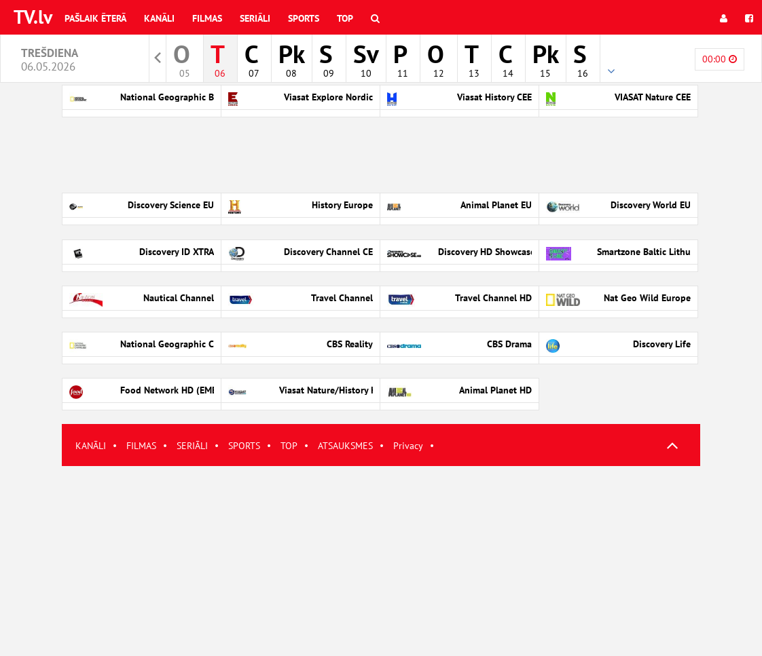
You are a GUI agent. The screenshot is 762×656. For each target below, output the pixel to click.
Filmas (207, 18)
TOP (288, 445)
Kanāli (159, 18)
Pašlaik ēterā (95, 18)
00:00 (719, 59)
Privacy (408, 445)
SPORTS (244, 445)
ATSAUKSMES (345, 445)
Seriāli (255, 18)
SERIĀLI (192, 445)
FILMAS (141, 445)
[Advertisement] (381, 561)
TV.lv (33, 16)
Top (345, 18)
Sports (303, 18)
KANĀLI (90, 445)
